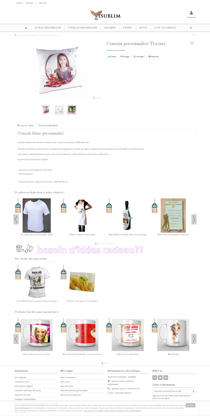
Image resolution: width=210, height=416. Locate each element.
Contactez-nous (22, 381)
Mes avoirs (65, 381)
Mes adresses (67, 386)
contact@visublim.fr (123, 392)
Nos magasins (21, 377)
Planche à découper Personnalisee (82, 301)
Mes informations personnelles (74, 390)
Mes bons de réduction (71, 395)
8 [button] (114, 243)
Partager (125, 56)
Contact (19, 3)
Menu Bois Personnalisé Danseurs (173, 235)
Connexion (191, 17)
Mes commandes (68, 377)
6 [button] (109, 243)
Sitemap (29, 3)
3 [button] (101, 243)
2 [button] (98, 243)
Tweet (112, 56)
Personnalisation (48, 125)
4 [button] (103, 243)
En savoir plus (25, 125)
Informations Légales (24, 386)
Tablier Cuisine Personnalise (82, 235)
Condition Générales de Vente (28, 390)
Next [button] (194, 219)
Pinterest (154, 56)
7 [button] (111, 243)
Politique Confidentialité (25, 399)
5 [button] (106, 243)
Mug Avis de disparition (128, 354)
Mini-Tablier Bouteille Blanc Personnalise (128, 235)
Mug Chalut (173, 354)
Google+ (139, 56)
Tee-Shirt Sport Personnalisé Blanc (37, 235)
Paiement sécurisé (23, 395)
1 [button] (95, 243)
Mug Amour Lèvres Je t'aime (36, 354)
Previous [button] (16, 219)
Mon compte (67, 371)
